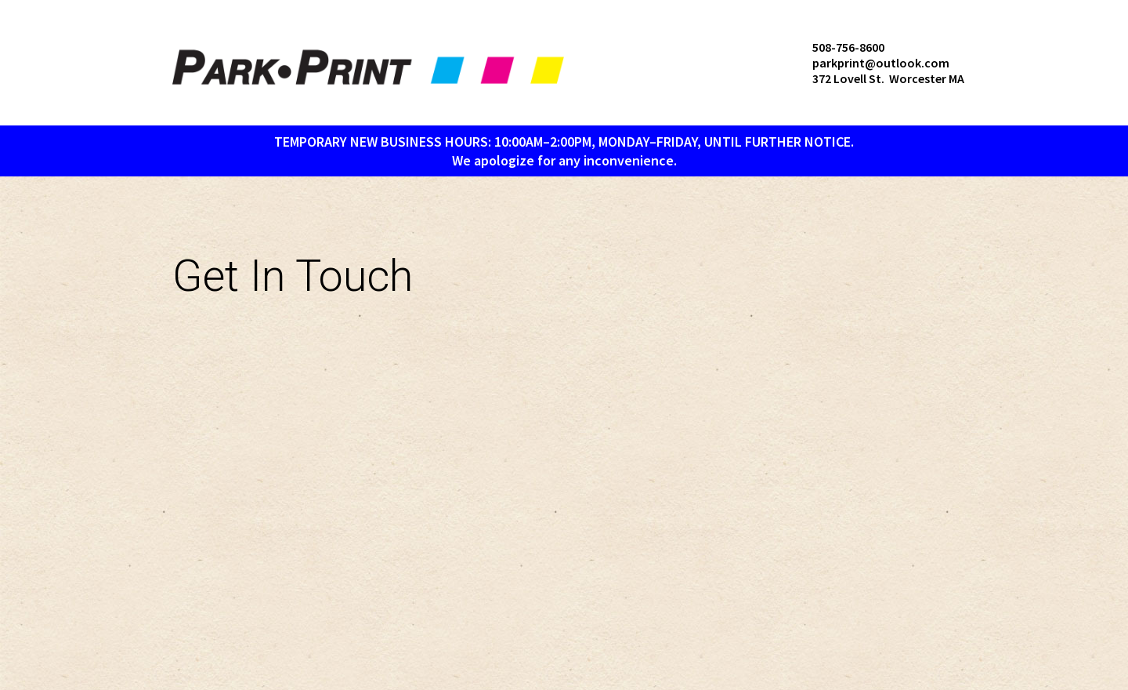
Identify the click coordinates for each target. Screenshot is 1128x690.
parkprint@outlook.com (880, 63)
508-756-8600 (848, 47)
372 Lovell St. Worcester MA (888, 78)
